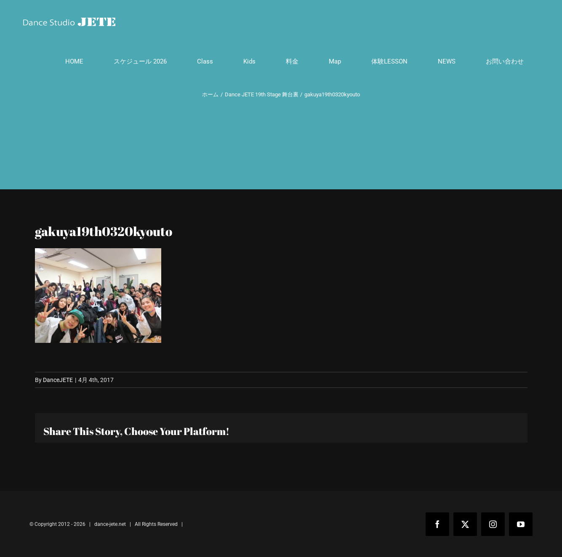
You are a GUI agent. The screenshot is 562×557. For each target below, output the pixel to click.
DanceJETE (58, 380)
